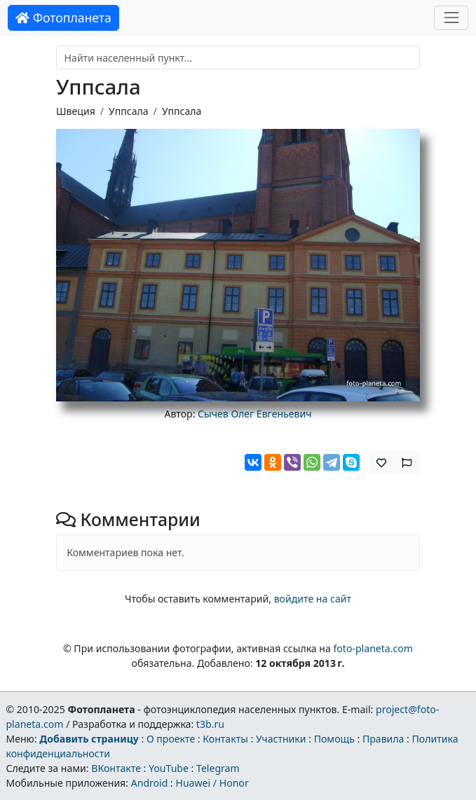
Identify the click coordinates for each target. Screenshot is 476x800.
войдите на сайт (312, 598)
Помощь (334, 738)
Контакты (225, 738)
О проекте (171, 738)
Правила (383, 738)
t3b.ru (210, 724)
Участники (281, 738)
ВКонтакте (116, 768)
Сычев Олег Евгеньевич (254, 413)
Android (149, 782)
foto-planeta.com (373, 648)
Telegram (218, 768)
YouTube (169, 768)
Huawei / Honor (211, 782)
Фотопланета (63, 17)
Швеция (75, 111)
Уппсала (128, 111)
